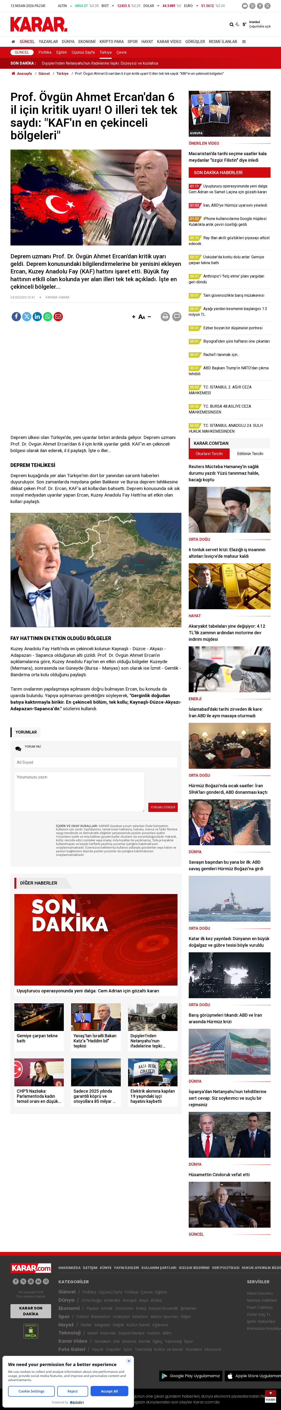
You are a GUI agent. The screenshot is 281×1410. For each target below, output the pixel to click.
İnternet (108, 1333)
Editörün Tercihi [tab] (250, 453)
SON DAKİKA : (23, 63)
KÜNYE (106, 1267)
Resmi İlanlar (223, 41)
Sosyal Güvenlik (163, 1308)
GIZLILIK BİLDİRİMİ (194, 1267)
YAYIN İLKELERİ (126, 1267)
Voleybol (121, 1316)
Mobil (92, 1333)
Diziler (86, 1325)
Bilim (167, 1333)
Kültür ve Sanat (168, 1349)
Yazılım (153, 1333)
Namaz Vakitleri (262, 1300)
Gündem (102, 1341)
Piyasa (92, 1308)
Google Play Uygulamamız (195, 1376)
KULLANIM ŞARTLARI (158, 1267)
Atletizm (140, 1316)
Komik (144, 1341)
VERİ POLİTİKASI (225, 1267)
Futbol (82, 1316)
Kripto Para (112, 41)
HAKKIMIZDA (69, 1267)
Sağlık (118, 1325)
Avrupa (129, 1300)
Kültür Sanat (138, 1325)
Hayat (147, 41)
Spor (133, 41)
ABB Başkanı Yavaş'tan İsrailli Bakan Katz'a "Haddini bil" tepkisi (95, 63)
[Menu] (242, 42)
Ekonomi (87, 41)
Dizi (116, 1341)
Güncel (27, 41)
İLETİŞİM (90, 1267)
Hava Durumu (260, 1293)
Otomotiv (124, 1308)
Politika (44, 52)
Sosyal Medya (131, 1333)
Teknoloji (69, 1333)
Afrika (156, 1300)
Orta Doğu (91, 1300)
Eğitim (61, 52)
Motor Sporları (164, 1316)
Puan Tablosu (259, 1307)
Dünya (68, 41)
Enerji (141, 1308)
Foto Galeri (71, 1349)
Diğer (186, 1316)
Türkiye (106, 52)
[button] (133, 317)
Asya (143, 1300)
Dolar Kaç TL (259, 1314)
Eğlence (160, 1325)
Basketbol (100, 1316)
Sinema (129, 1341)
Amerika (112, 1300)
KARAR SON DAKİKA (30, 1311)
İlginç (157, 1341)
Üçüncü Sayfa (83, 52)
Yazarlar (48, 41)
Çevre (122, 52)
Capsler (113, 1349)
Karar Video (169, 41)
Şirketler (188, 1308)
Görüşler (195, 41)
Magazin (102, 1325)
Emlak (107, 1308)
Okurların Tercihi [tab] (209, 453)
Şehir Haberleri (261, 1321)
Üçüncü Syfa (110, 1292)
